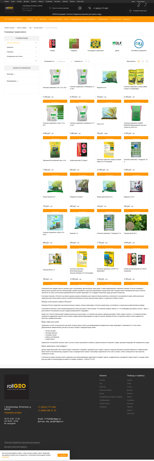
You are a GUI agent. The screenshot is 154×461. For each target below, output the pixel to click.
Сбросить (30, 89)
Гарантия (65, 1)
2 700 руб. (102, 246)
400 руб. (74, 209)
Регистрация (141, 1)
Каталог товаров (14, 19)
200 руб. (128, 209)
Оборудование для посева (14, 56)
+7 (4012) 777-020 (47, 407)
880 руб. (47, 246)
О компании (49, 1)
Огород (101, 393)
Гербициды (10, 52)
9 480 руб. (48, 136)
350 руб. (101, 100)
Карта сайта (80, 1)
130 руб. (101, 209)
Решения (102, 380)
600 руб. (74, 173)
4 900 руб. (129, 246)
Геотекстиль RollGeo (105, 390)
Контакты (33, 1)
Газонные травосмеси (13, 43)
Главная (6, 1)
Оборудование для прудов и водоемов (110, 397)
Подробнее (5, 457)
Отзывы (19, 1)
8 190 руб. (75, 100)
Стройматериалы (104, 400)
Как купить (57, 1)
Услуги (13, 1)
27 (36, 47)
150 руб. (47, 209)
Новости (41, 1)
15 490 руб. (102, 173)
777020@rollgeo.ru (52, 419)
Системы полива (104, 403)
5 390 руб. (102, 282)
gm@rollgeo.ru (56, 421)
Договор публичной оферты (15, 447)
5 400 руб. (129, 173)
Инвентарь (102, 387)
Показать (13, 89)
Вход (133, 1)
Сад (100, 383)
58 (36, 61)
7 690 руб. (48, 173)
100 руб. (102, 136)
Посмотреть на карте (13, 412)
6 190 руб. (48, 100)
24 (36, 43)
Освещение (102, 407)
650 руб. (74, 246)
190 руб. (47, 282)
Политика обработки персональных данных (22, 442)
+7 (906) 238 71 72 (47, 410)
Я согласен (62, 455)
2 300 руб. (129, 282)
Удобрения (10, 47)
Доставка (26, 1)
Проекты (72, 1)
